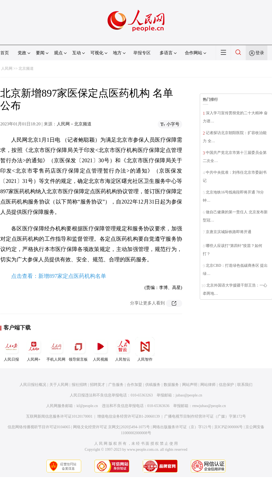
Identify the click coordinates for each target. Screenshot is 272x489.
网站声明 (189, 385)
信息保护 (226, 385)
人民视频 (100, 349)
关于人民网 (58, 385)
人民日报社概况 (33, 385)
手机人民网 (55, 349)
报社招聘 (79, 385)
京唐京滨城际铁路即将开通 (228, 232)
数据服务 (171, 385)
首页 (4, 52)
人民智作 (144, 349)
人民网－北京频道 (74, 124)
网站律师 (208, 385)
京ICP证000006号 (228, 427)
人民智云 (122, 349)
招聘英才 (97, 385)
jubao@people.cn (189, 395)
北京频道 (26, 68)
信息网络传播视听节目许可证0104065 (39, 427)
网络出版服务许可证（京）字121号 (182, 427)
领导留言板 (78, 349)
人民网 (6, 68)
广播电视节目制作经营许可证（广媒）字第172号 (205, 416)
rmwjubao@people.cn (209, 406)
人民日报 (11, 349)
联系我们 (244, 385)
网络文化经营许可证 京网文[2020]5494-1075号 (111, 427)
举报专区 (142, 52)
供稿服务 (152, 385)
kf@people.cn (87, 406)
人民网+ (33, 349)
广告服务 (116, 385)
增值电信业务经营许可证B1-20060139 (128, 416)
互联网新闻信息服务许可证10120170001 (59, 416)
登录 (259, 52)
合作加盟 (134, 385)
